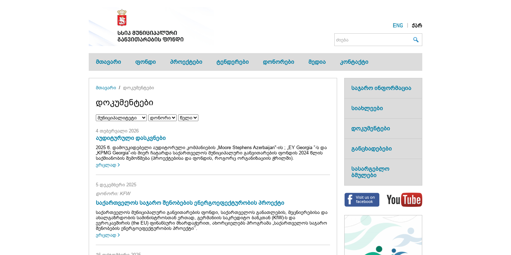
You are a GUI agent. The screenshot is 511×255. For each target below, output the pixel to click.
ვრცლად (106, 165)
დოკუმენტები (138, 87)
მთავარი (108, 62)
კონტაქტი (354, 62)
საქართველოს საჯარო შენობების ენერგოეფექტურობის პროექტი (190, 203)
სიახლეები (367, 108)
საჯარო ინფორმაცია (381, 88)
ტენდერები (232, 62)
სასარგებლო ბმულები (370, 172)
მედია (317, 62)
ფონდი (145, 62)
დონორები (278, 62)
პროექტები (186, 62)
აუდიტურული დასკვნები (131, 138)
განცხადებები (371, 149)
